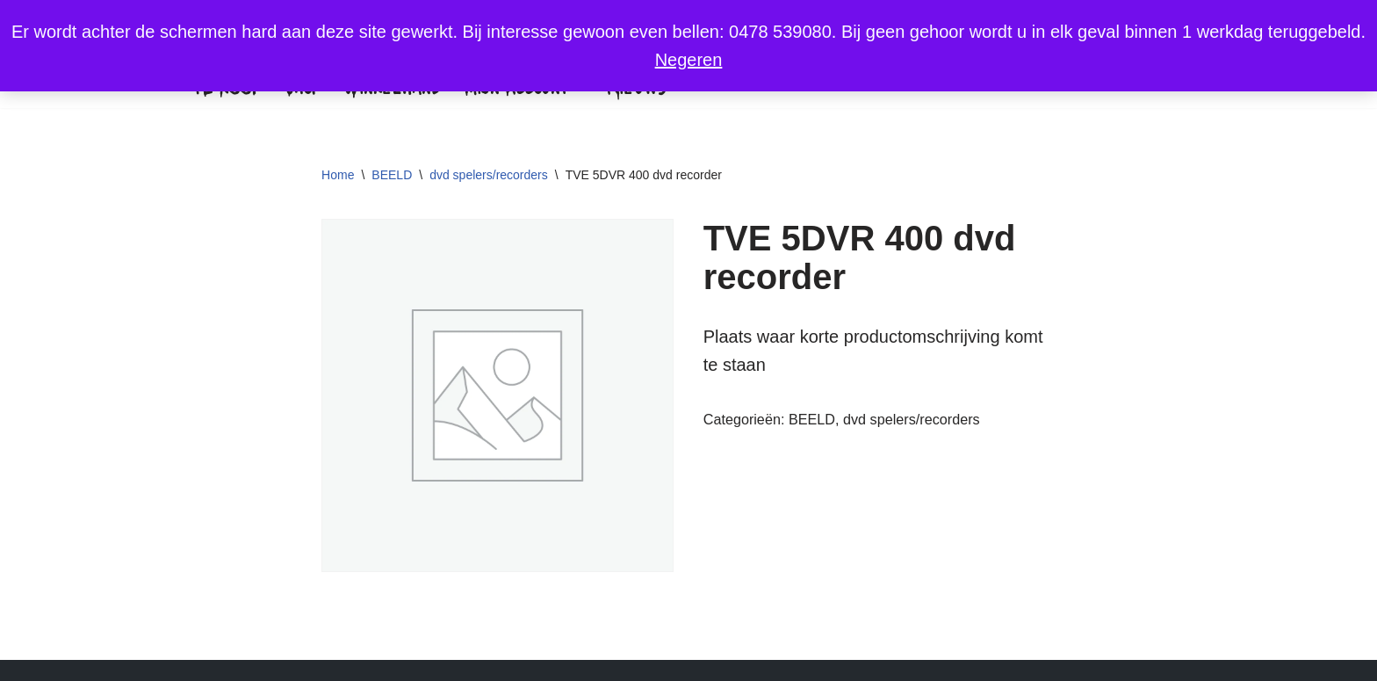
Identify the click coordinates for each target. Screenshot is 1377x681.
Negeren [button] (689, 59)
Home (337, 175)
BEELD (391, 175)
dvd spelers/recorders (488, 175)
